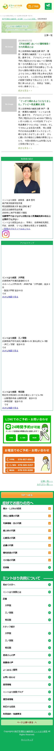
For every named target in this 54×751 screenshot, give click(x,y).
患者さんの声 (9, 655)
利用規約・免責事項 (12, 714)
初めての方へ (9, 584)
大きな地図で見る (10, 297)
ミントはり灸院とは (12, 592)
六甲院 (7, 605)
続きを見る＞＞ (25, 90)
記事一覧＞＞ (47, 481)
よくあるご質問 (10, 670)
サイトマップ (27, 740)
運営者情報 (8, 699)
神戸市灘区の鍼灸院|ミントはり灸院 (31, 731)
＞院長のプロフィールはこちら (16, 229)
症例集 (6, 567)
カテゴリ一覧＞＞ (45, 484)
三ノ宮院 (8, 612)
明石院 (7, 620)
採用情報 (7, 684)
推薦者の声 (8, 662)
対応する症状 (9, 707)
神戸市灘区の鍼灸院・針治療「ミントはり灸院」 (19, 19)
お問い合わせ (9, 677)
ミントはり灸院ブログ (13, 692)
